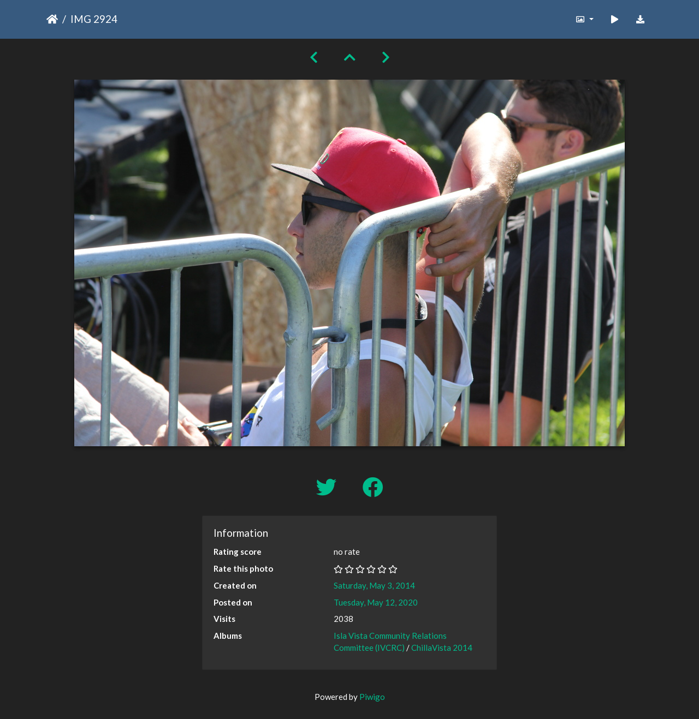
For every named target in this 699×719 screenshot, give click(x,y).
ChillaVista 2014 (441, 647)
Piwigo (372, 697)
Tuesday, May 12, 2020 (376, 602)
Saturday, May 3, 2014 (374, 585)
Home (52, 19)
